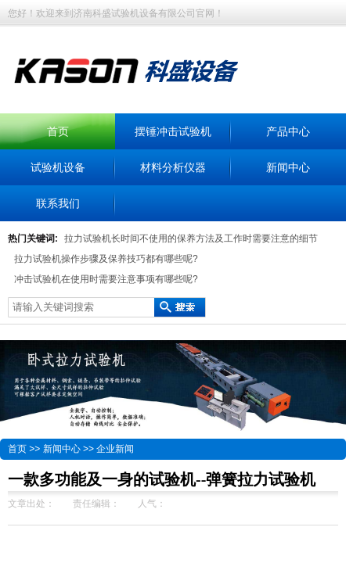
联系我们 (58, 203)
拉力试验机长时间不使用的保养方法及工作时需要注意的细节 (191, 238)
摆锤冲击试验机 (173, 131)
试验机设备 (58, 167)
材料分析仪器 (173, 167)
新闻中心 (288, 167)
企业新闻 (115, 448)
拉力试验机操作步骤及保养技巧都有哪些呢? (106, 258)
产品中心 (288, 131)
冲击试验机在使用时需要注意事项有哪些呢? (106, 279)
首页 (58, 131)
